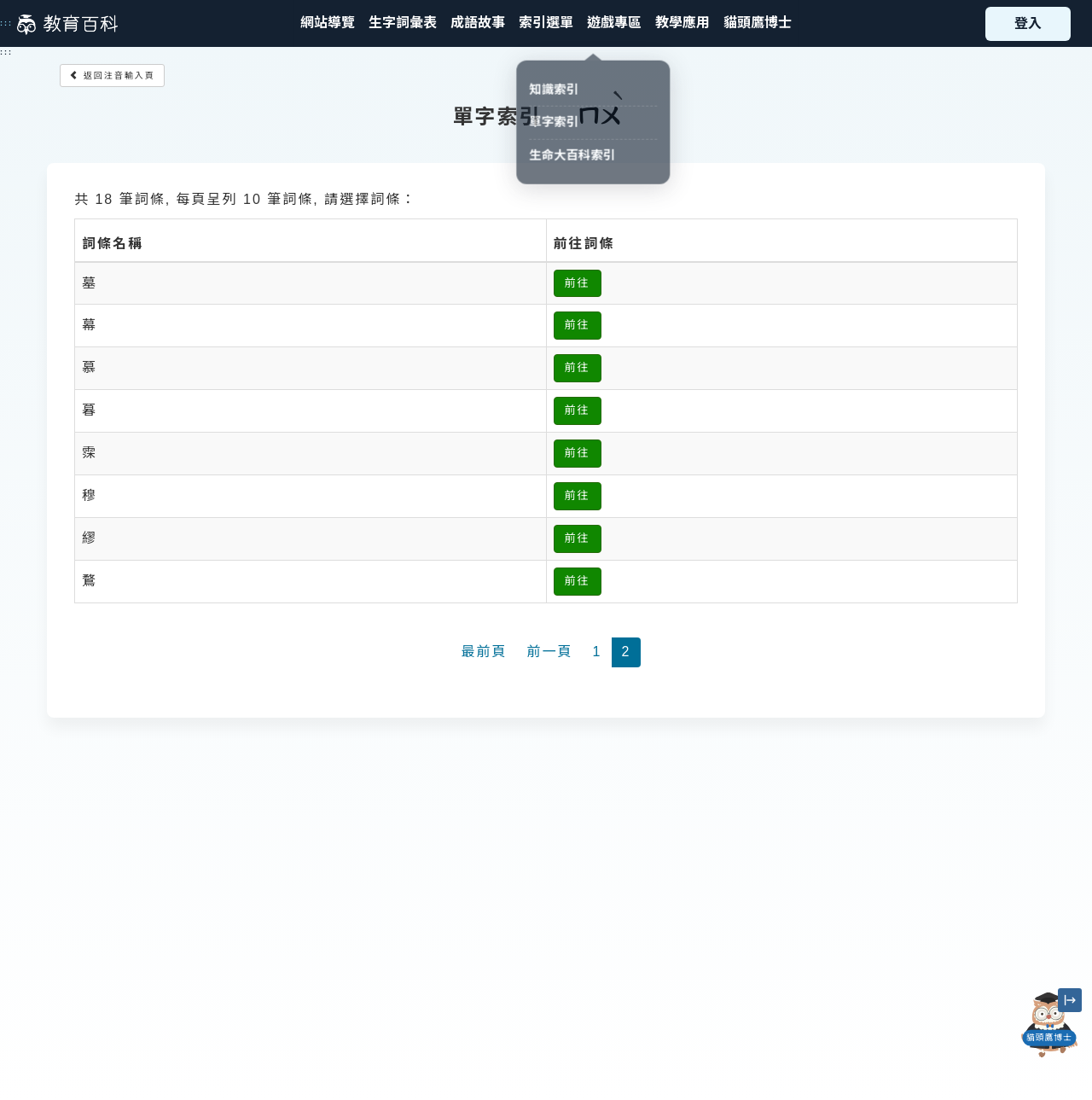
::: (6, 23)
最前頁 (485, 651)
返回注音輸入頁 (112, 75)
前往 (577, 282)
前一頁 (550, 651)
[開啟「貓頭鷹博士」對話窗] (1049, 1024)
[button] (546, 23)
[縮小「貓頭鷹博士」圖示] (1070, 1000)
